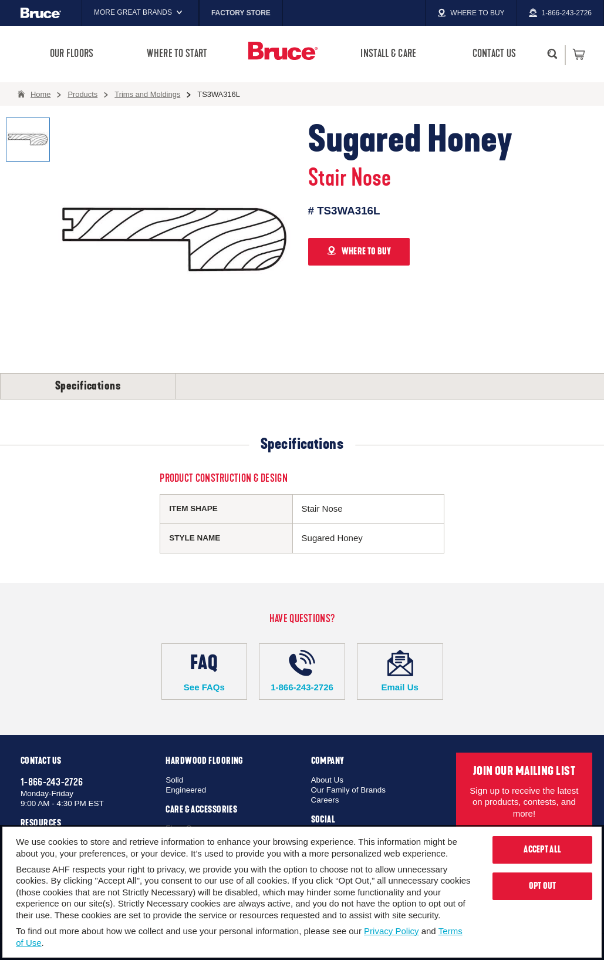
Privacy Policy (391, 931)
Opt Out (542, 886)
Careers (325, 799)
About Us (327, 780)
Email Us (400, 671)
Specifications (88, 386)
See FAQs (204, 671)
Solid (174, 780)
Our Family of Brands (348, 790)
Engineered (186, 790)
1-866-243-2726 (302, 671)
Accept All (542, 849)
